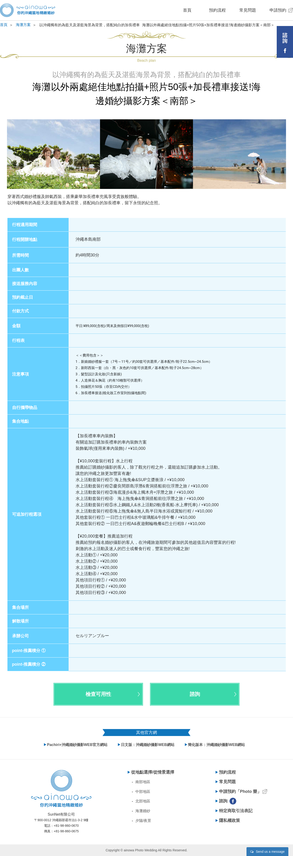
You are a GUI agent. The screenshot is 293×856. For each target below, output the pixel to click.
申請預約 (278, 10)
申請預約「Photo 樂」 (240, 791)
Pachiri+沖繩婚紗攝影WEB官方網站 (77, 745)
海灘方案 (23, 25)
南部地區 (142, 782)
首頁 (187, 10)
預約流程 (217, 10)
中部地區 (142, 792)
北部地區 (142, 801)
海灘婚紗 (142, 811)
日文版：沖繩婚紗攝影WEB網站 (147, 745)
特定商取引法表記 (236, 810)
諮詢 (223, 801)
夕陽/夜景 (143, 821)
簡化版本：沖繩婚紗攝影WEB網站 (216, 745)
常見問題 (247, 10)
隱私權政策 (229, 820)
